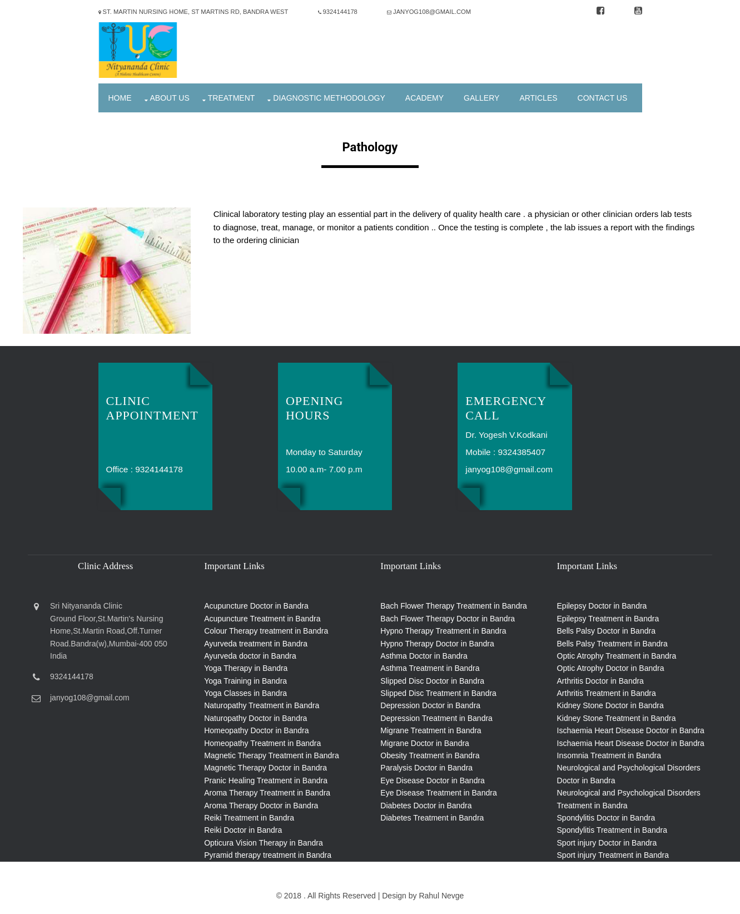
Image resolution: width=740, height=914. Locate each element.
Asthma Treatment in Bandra (429, 668)
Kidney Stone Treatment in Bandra (616, 718)
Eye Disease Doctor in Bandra (432, 780)
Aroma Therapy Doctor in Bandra (261, 805)
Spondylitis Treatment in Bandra (612, 830)
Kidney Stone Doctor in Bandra (610, 705)
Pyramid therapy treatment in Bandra (267, 855)
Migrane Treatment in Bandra (430, 730)
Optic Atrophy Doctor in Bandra (610, 668)
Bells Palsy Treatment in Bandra (612, 643)
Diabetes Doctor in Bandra (425, 805)
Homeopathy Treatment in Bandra (262, 743)
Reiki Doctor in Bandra (243, 830)
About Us (170, 97)
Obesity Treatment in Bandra (429, 755)
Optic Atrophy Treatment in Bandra (617, 655)
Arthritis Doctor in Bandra (600, 680)
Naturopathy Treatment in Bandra (261, 705)
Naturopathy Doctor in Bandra (255, 718)
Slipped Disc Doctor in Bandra (432, 680)
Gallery (481, 97)
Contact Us (603, 97)
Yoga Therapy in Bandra (245, 668)
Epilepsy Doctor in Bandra (602, 605)
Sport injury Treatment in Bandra (613, 855)
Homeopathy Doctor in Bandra (256, 730)
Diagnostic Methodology (329, 97)
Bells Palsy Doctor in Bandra (606, 630)
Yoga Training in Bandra (245, 680)
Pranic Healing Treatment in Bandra (265, 780)
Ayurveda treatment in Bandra (255, 643)
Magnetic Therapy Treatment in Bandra (271, 755)
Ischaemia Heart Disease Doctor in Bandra (630, 730)
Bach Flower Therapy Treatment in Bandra (453, 605)
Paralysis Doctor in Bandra (426, 767)
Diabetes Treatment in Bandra (432, 817)
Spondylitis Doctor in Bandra (606, 817)
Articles (538, 97)
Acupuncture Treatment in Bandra (262, 618)
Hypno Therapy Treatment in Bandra (443, 630)
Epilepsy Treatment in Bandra (608, 618)
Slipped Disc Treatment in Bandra (438, 693)
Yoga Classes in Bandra (245, 693)
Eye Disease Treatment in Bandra (438, 792)
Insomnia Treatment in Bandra (609, 755)
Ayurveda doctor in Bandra (250, 655)
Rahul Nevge (441, 895)
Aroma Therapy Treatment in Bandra (267, 792)
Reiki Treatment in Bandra (249, 817)
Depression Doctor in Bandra (430, 705)
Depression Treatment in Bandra (436, 718)
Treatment (231, 97)
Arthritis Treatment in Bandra (606, 693)
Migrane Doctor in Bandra (424, 743)
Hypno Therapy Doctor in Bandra (437, 643)
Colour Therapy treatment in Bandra (266, 630)
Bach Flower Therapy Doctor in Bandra (447, 618)
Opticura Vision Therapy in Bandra (263, 842)
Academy (424, 97)
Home (120, 97)
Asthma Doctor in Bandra (423, 655)
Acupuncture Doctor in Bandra (256, 605)
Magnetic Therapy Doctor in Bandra (265, 767)
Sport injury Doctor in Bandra (607, 842)
